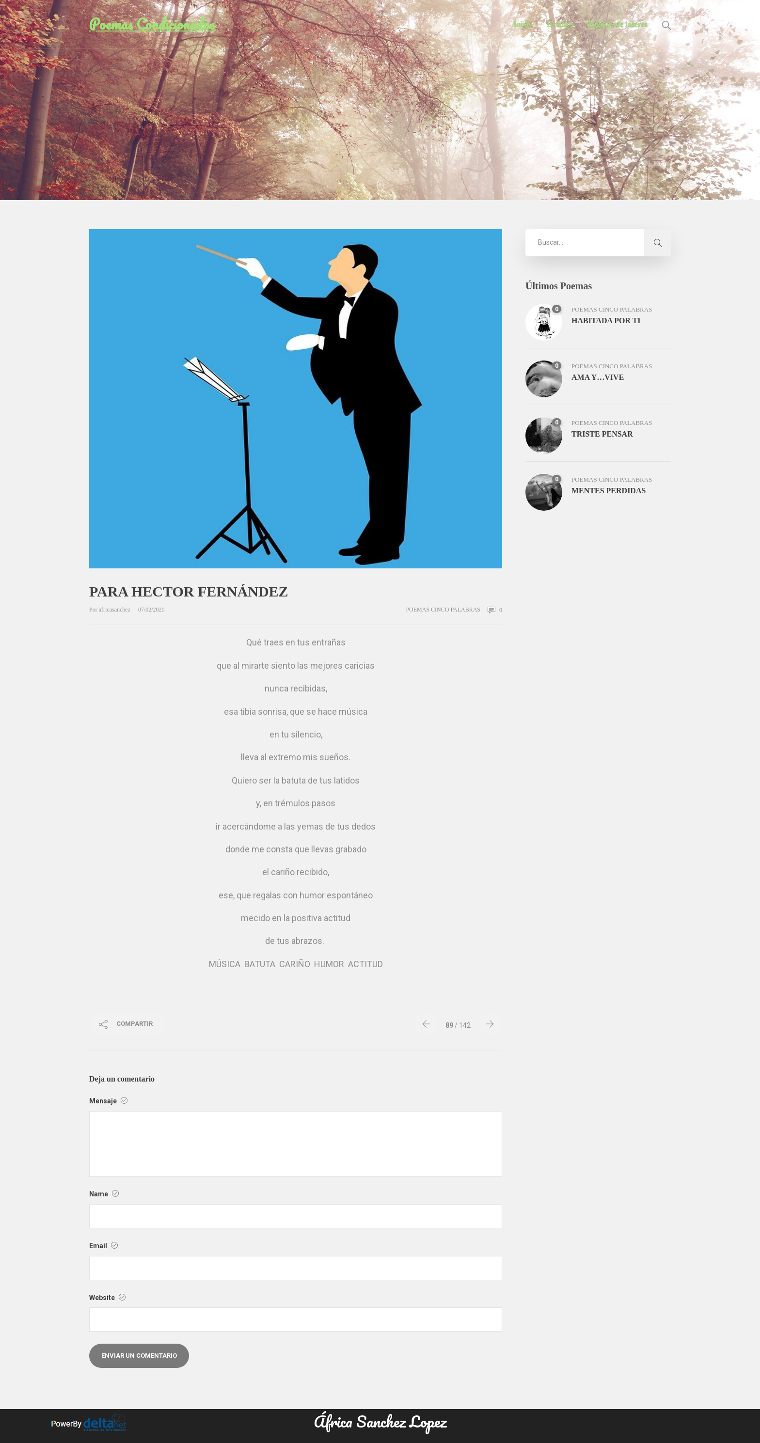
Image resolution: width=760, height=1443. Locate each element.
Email (103, 1246)
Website (107, 1298)
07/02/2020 (151, 609)
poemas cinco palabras (443, 609)
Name (104, 1194)
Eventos (560, 24)
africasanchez (115, 609)
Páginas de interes (618, 24)
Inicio (522, 24)
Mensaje (108, 1101)
